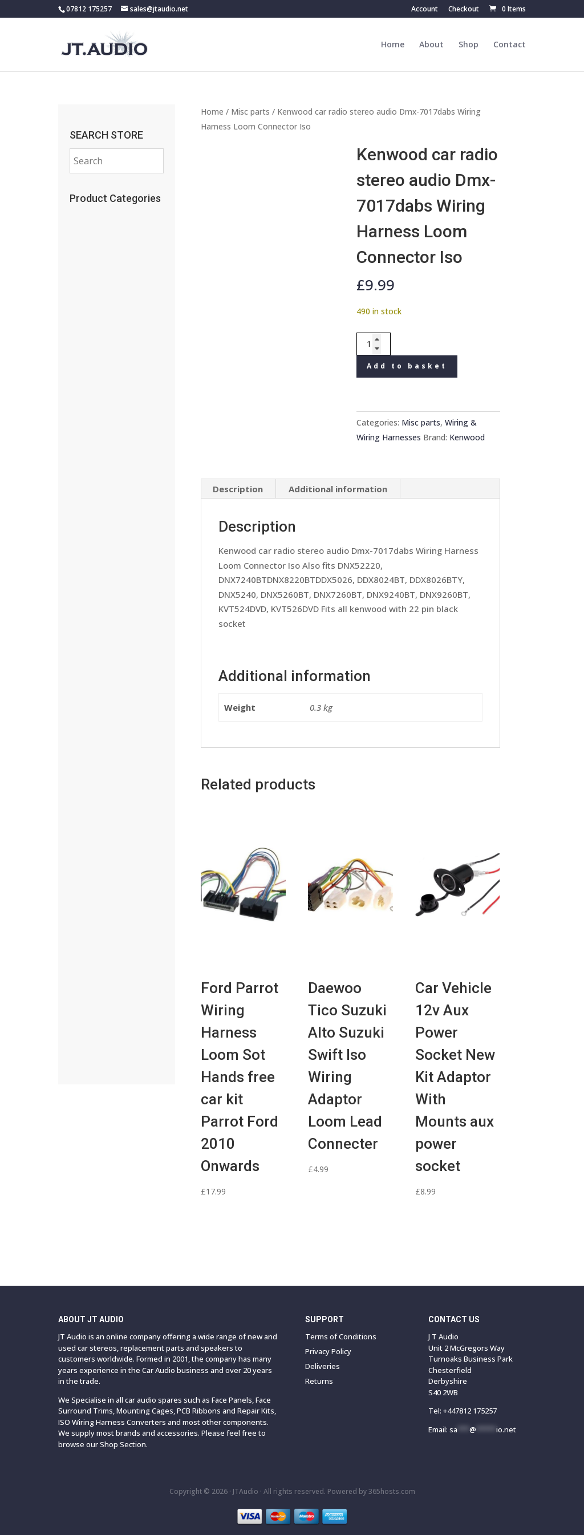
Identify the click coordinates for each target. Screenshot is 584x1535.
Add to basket (407, 366)
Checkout (463, 10)
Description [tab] (238, 489)
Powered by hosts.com (371, 1491)
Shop (468, 45)
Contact (509, 45)
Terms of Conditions (340, 1336)
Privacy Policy (328, 1351)
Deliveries (322, 1366)
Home (392, 45)
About (431, 45)
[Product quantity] (373, 344)
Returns (319, 1381)
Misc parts (250, 111)
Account (424, 10)
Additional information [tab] (338, 489)
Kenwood (467, 437)
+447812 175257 (470, 1411)
